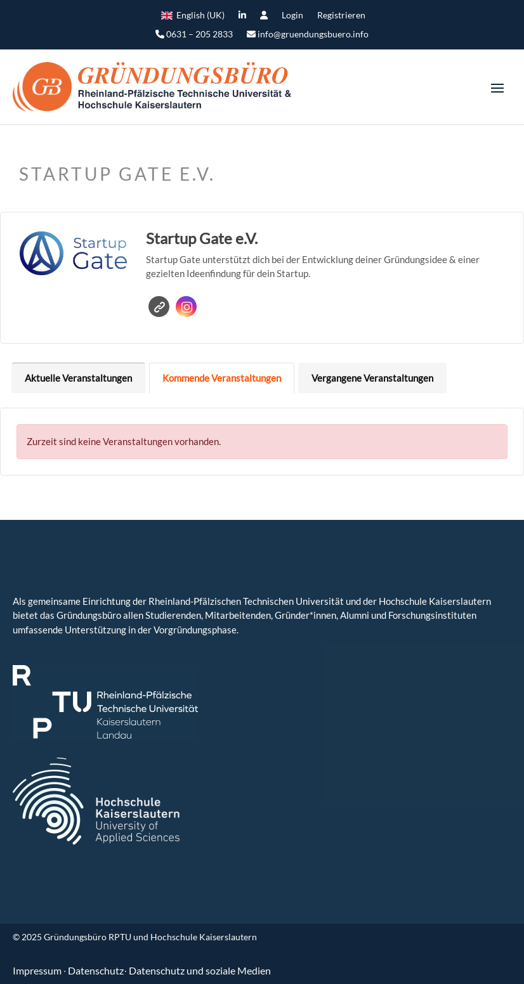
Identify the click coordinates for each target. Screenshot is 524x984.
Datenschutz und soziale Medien (200, 970)
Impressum (38, 970)
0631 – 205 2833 (194, 34)
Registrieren (341, 15)
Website (159, 307)
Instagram (187, 307)
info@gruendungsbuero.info (308, 34)
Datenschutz (96, 970)
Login (292, 15)
